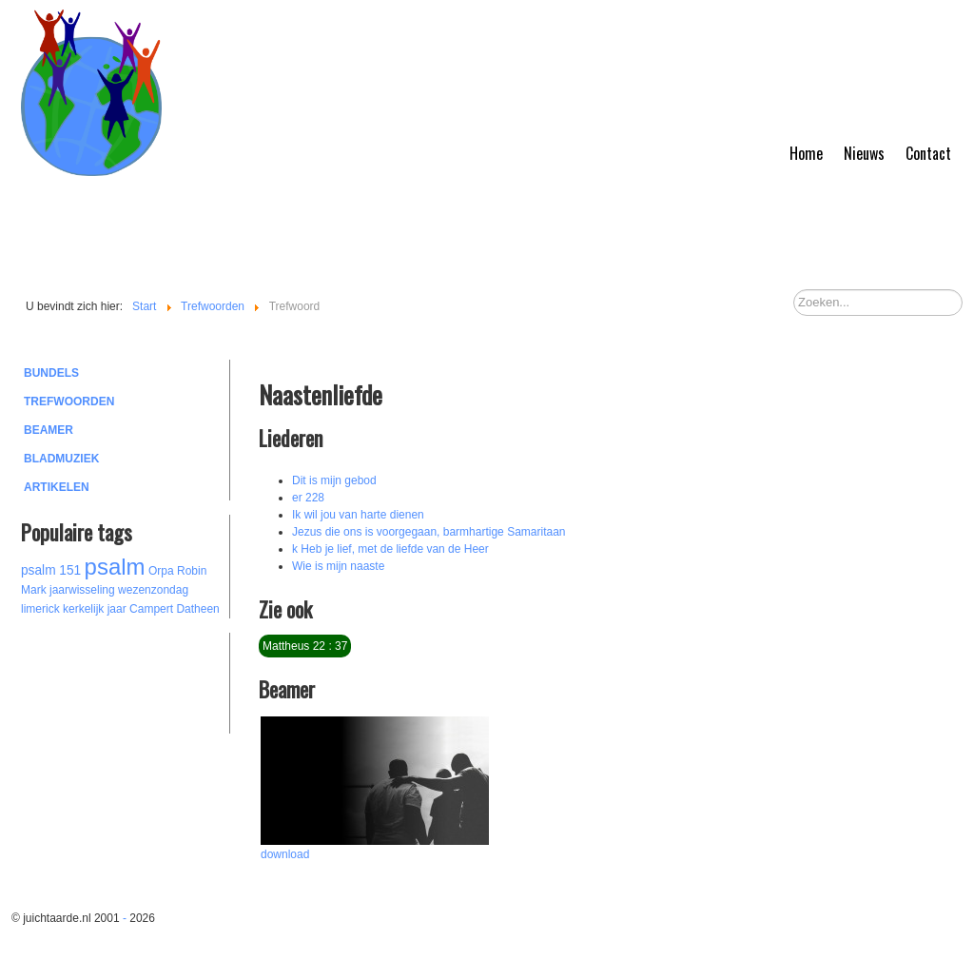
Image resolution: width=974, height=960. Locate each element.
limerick (40, 609)
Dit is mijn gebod (334, 480)
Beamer (48, 430)
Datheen (197, 609)
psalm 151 (51, 570)
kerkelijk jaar (95, 609)
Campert (151, 609)
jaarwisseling (82, 590)
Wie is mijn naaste (338, 566)
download (285, 854)
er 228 (308, 497)
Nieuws (864, 153)
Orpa (161, 571)
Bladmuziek (61, 458)
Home (806, 153)
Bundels (51, 373)
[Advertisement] (125, 680)
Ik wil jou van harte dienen (358, 514)
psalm (115, 566)
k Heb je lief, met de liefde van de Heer (390, 549)
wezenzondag (153, 590)
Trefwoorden (69, 401)
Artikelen (56, 487)
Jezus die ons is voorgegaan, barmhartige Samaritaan (429, 532)
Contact (928, 153)
